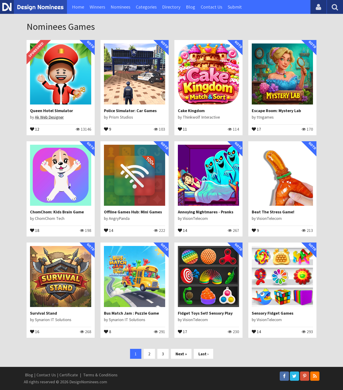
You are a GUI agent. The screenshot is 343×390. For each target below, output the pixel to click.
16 (34, 331)
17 (256, 128)
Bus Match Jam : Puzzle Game (131, 313)
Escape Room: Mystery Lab (276, 110)
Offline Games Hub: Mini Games (133, 212)
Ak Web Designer (49, 117)
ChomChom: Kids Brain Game (57, 212)
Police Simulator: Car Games (130, 110)
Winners (97, 7)
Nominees (120, 7)
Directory (171, 7)
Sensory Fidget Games (272, 313)
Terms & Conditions (100, 375)
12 (34, 128)
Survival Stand (43, 313)
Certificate (68, 375)
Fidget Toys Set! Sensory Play (205, 313)
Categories (146, 7)
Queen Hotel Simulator (51, 110)
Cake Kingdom (191, 110)
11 (182, 128)
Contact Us (211, 7)
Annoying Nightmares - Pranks (205, 212)
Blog (190, 7)
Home (78, 7)
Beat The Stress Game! (273, 212)
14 (108, 230)
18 (34, 230)
